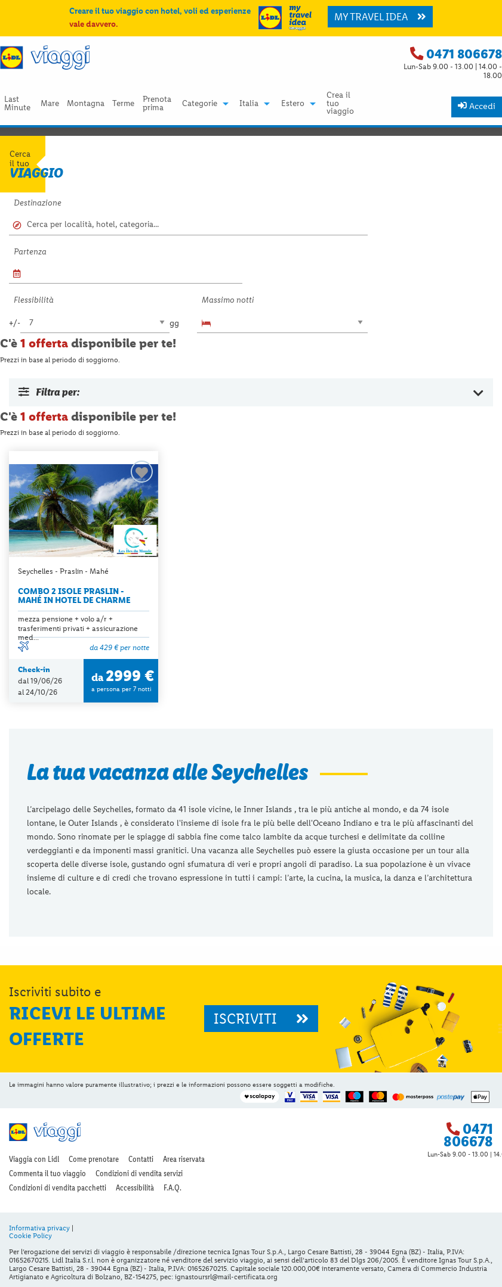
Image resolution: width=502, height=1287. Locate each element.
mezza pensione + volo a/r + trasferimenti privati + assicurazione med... (78, 628)
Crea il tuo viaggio (340, 103)
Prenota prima (157, 103)
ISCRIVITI (261, 1018)
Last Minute (17, 103)
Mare (50, 104)
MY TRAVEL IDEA (380, 17)
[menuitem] (18, 103)
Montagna (85, 104)
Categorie (199, 104)
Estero (292, 104)
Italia (248, 104)
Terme (123, 104)
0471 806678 (464, 54)
